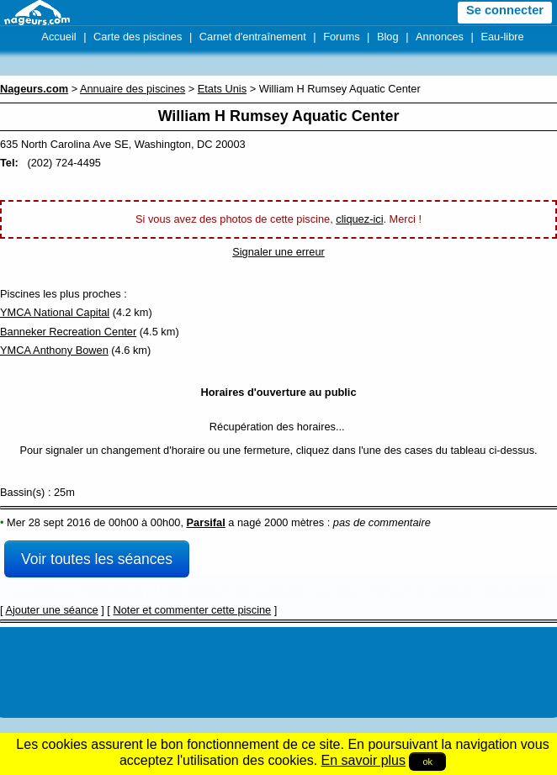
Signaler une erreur (278, 251)
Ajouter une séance (51, 610)
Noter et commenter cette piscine (192, 610)
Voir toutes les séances (96, 559)
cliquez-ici (359, 219)
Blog (388, 36)
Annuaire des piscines (132, 88)
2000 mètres (294, 522)
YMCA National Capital (54, 312)
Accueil (58, 36)
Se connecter (505, 10)
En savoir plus (363, 760)
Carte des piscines (137, 36)
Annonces (440, 36)
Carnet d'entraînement (252, 36)
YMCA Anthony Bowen (54, 350)
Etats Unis (222, 88)
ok (427, 762)
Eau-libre (501, 36)
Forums (341, 36)
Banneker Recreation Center (68, 331)
